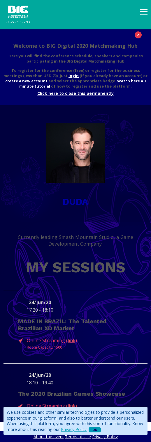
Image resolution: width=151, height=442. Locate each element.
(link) (71, 340)
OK (94, 430)
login (74, 75)
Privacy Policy (74, 429)
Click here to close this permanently (75, 93)
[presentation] (144, 12)
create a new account (26, 81)
